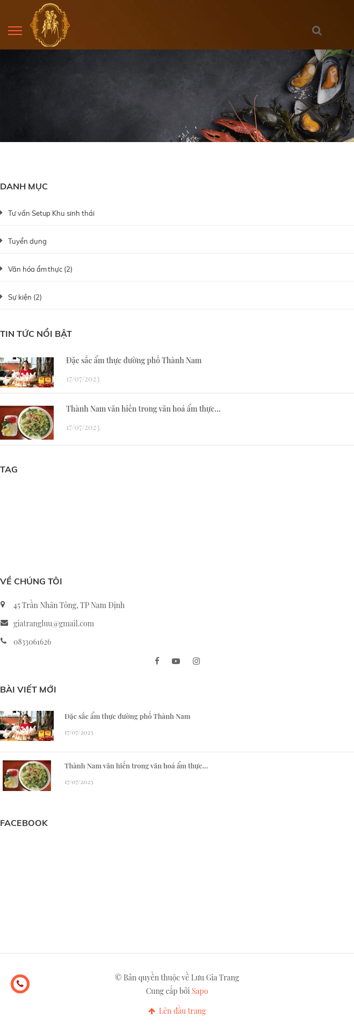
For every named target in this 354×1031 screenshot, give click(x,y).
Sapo (200, 991)
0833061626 (32, 642)
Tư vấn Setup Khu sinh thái (51, 213)
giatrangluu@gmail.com (53, 623)
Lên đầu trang (177, 1011)
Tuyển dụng (27, 241)
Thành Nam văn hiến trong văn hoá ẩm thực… (143, 409)
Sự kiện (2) (24, 297)
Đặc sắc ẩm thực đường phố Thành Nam (133, 360)
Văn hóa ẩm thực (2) (40, 269)
